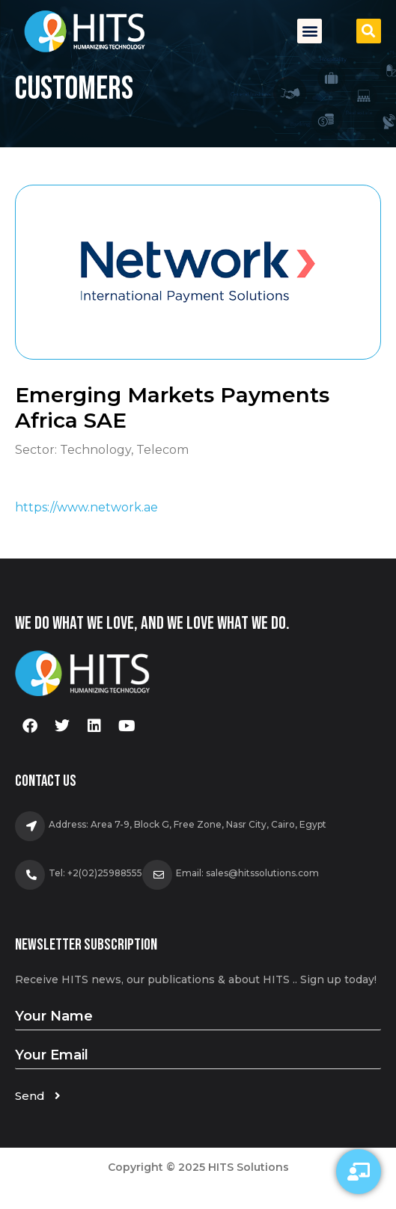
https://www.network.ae (86, 507)
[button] (309, 31)
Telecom (162, 450)
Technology (95, 450)
